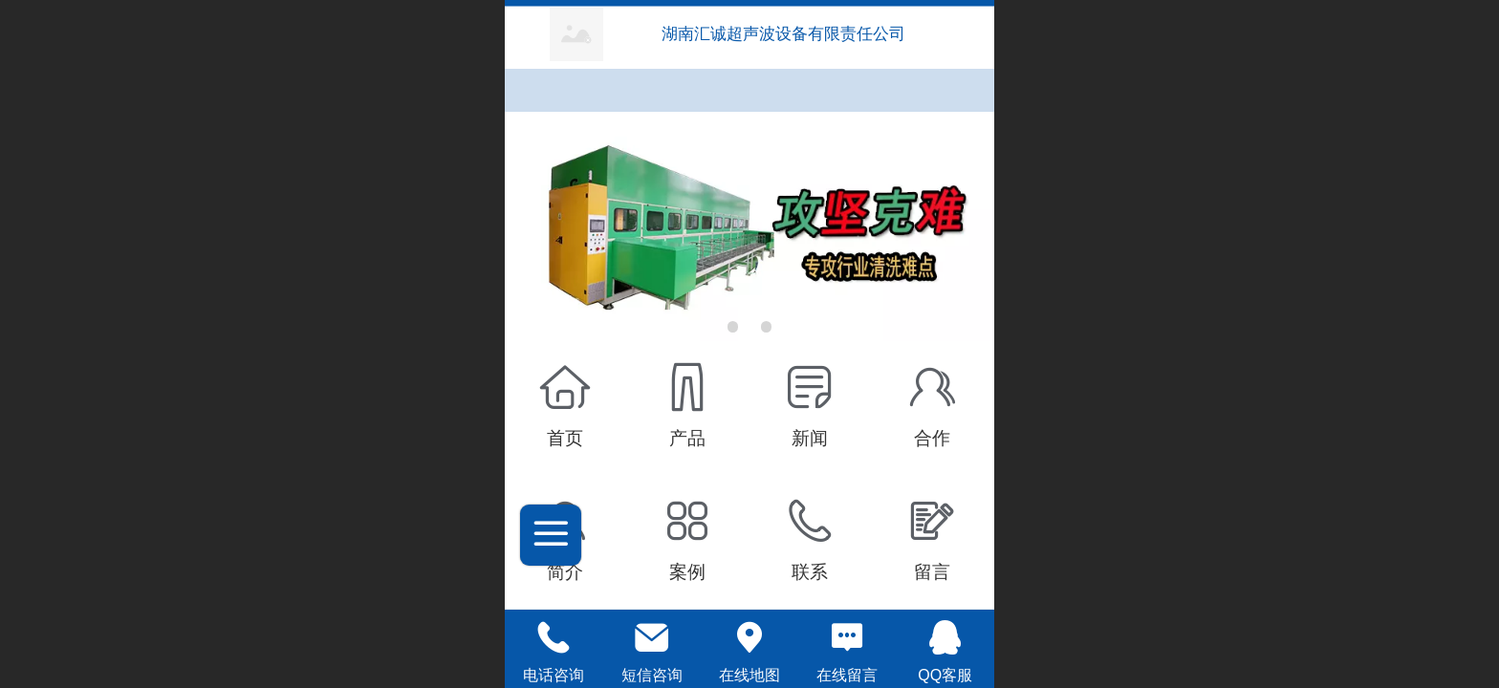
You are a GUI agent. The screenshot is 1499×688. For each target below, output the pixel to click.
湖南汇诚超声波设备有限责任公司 (786, 34)
